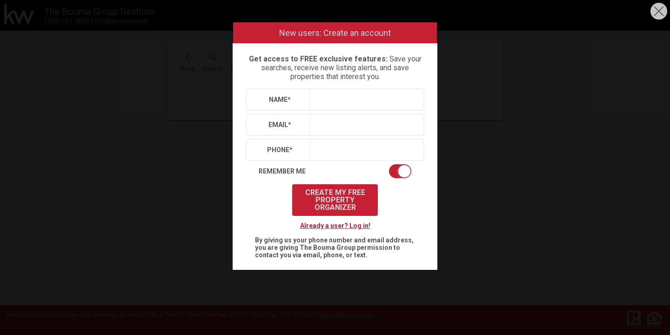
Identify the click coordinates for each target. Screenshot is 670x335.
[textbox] (364, 99)
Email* (279, 124)
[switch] (335, 171)
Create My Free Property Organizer (335, 200)
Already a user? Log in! (335, 225)
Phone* (280, 150)
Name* (280, 99)
